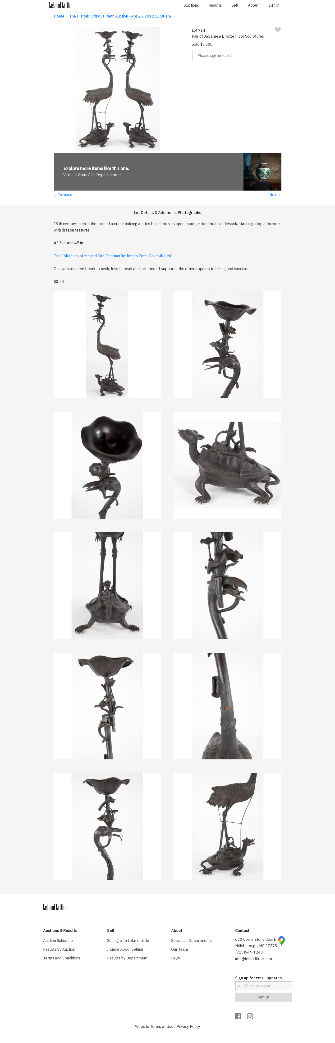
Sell (235, 5)
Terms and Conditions (61, 958)
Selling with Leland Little (128, 940)
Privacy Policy (188, 1026)
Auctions (191, 5)
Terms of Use (161, 1026)
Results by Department (127, 958)
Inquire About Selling (125, 949)
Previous (63, 194)
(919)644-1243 (249, 952)
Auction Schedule (58, 940)
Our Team (179, 949)
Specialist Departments (191, 940)
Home (59, 16)
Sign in (273, 5)
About (253, 5)
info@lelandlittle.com (253, 958)
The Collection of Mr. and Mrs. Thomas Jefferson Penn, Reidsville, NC (113, 256)
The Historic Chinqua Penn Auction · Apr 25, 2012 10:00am (120, 16)
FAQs (175, 958)
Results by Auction (59, 949)
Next (275, 194)
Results (215, 5)
